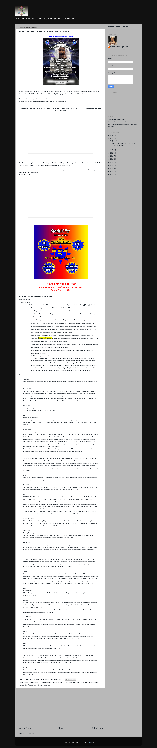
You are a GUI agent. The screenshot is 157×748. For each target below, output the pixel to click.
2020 (112, 153)
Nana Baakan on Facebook (117, 122)
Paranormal (32, 685)
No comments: (56, 679)
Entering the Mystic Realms (117, 119)
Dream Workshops (45, 682)
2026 (112, 135)
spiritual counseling (43, 685)
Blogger (90, 742)
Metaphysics (23, 685)
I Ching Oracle (57, 682)
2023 (112, 150)
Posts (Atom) (32, 733)
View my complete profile (116, 50)
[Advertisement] (61, 707)
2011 (112, 171)
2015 (112, 165)
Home (61, 728)
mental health (93, 682)
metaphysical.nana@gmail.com (38, 101)
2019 (112, 156)
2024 (112, 138)
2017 (112, 162)
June (114, 141)
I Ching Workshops (69, 682)
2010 (112, 174)
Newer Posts (25, 728)
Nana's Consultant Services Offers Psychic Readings (44, 32)
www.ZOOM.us (53, 311)
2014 (112, 168)
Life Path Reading (82, 682)
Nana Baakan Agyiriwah (119, 47)
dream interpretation (31, 682)
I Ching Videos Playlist (43, 356)
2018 (112, 159)
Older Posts (97, 728)
